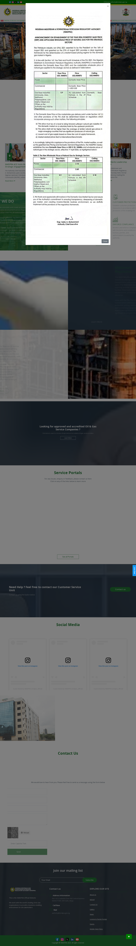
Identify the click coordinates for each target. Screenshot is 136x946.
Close (105, 241)
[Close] (108, 6)
